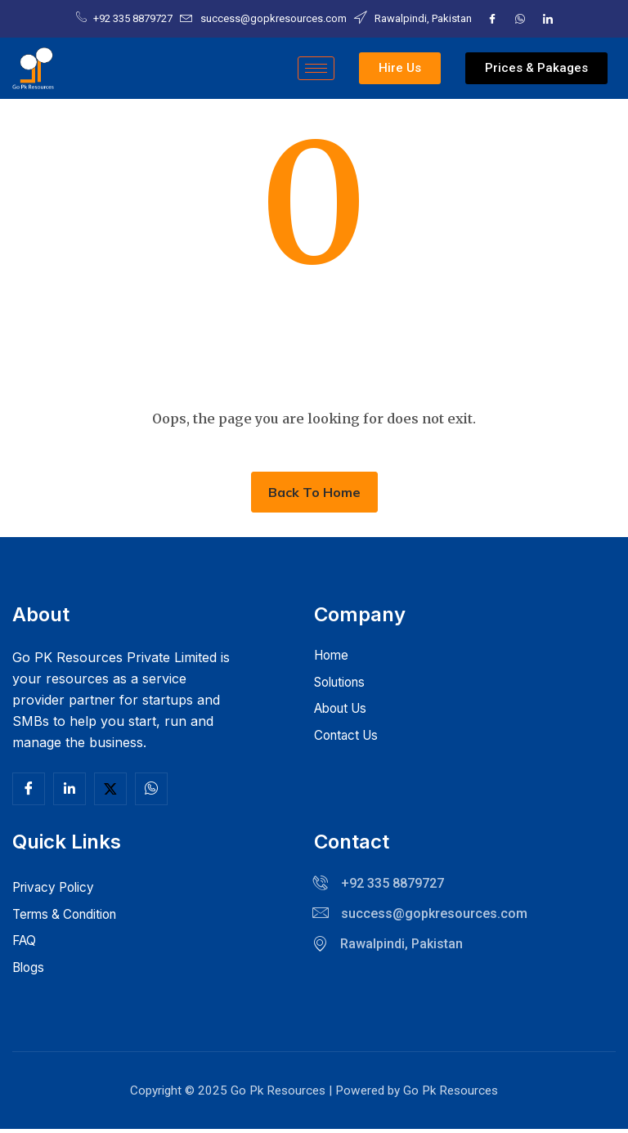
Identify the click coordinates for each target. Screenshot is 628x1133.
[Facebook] (492, 19)
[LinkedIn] (548, 19)
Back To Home (314, 492)
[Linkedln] (69, 788)
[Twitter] (520, 19)
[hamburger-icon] (316, 68)
